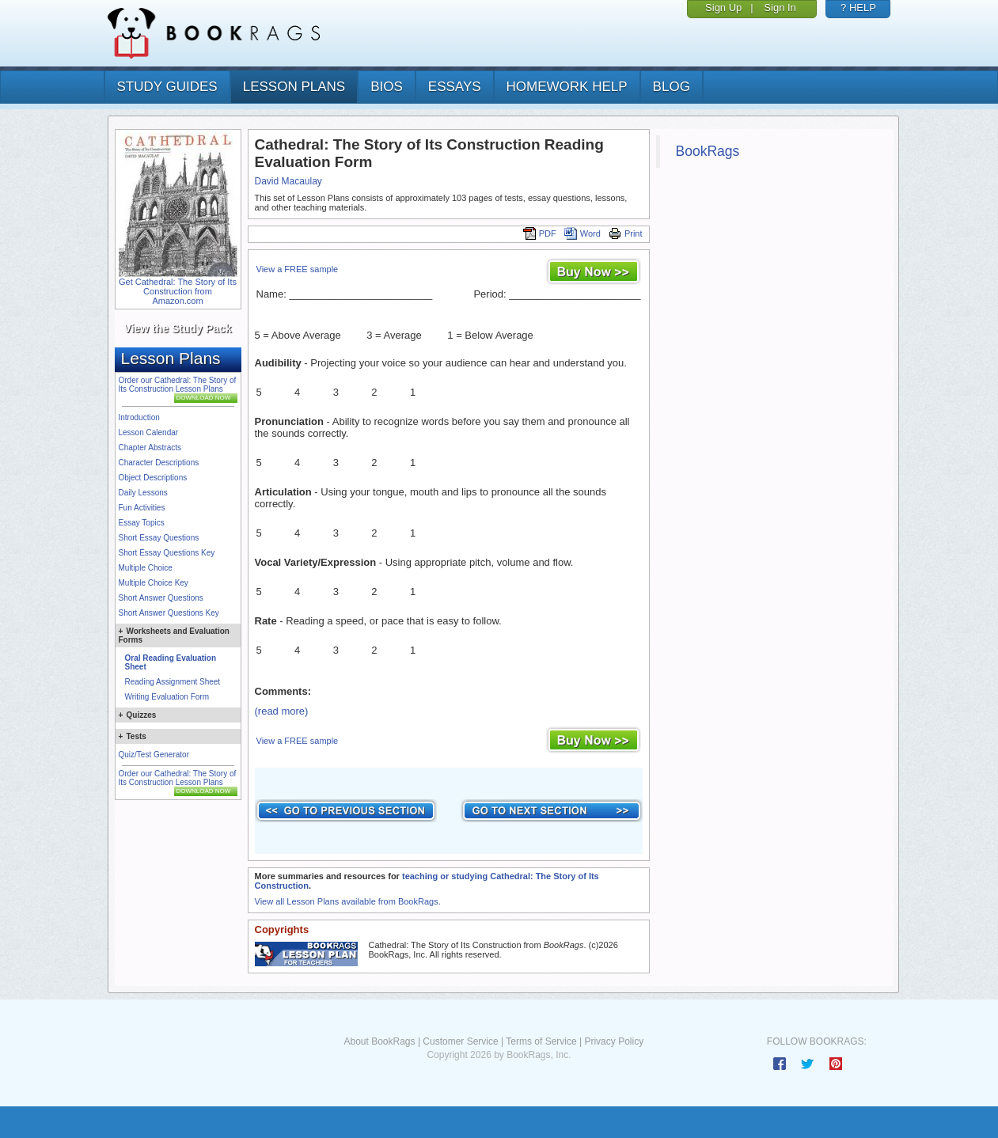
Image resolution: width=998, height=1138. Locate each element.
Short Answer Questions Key (169, 613)
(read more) (282, 711)
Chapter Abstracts (150, 447)
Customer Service (460, 1041)
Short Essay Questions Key (167, 552)
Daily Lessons (143, 492)
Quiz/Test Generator (154, 754)
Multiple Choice (146, 567)
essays (454, 86)
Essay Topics (142, 522)
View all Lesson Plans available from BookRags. (348, 901)
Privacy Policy (613, 1041)
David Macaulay (288, 181)
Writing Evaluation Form (167, 696)
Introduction (139, 417)
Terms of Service (541, 1041)
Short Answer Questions (161, 598)
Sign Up (723, 7)
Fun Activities (142, 507)
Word (582, 233)
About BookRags (379, 1041)
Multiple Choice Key (153, 582)
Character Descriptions (159, 462)
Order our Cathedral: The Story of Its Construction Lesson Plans (178, 384)
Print (626, 233)
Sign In (779, 7)
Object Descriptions (153, 477)
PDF (539, 233)
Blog (671, 86)
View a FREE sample (297, 269)
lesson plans (294, 86)
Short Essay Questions (159, 537)
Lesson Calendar (149, 432)
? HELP (858, 7)
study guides (167, 86)
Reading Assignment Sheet (173, 681)
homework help (567, 86)
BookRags (708, 151)
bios (386, 86)
